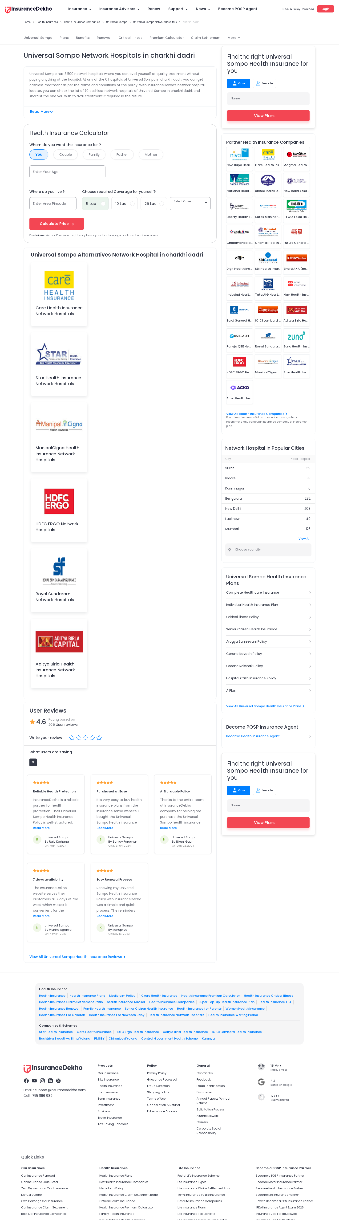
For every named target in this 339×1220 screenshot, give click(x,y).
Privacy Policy (156, 1073)
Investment (106, 1105)
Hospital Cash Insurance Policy (251, 678)
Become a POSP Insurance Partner (280, 1176)
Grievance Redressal (162, 1079)
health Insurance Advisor (126, 1002)
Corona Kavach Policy (244, 653)
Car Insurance (108, 1073)
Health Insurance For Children (62, 1015)
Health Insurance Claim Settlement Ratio (71, 1002)
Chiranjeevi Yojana (123, 1038)
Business (104, 1111)
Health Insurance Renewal (59, 1008)
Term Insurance (109, 1099)
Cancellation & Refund (163, 1105)
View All (305, 538)
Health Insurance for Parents (199, 1008)
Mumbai (232, 528)
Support (178, 8)
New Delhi (233, 508)
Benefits (83, 37)
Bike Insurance (108, 1079)
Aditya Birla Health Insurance (185, 1032)
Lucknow (232, 518)
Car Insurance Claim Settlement (44, 1207)
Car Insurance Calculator (39, 1182)
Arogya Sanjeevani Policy (246, 641)
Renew (154, 8)
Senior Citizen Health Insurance (251, 629)
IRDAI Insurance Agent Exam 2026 (280, 1207)
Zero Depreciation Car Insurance (44, 1188)
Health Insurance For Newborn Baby (117, 1015)
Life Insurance (107, 1092)
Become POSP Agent (237, 8)
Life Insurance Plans (192, 1207)
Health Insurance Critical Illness (268, 995)
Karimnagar (234, 488)
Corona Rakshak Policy (244, 666)
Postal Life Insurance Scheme (198, 1176)
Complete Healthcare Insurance (252, 592)
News (203, 8)
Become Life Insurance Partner (277, 1195)
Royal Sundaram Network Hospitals (55, 597)
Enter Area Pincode (49, 203)
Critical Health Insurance (117, 1201)
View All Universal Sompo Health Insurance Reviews (77, 956)
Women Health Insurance (245, 1008)
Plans (64, 37)
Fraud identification (211, 1086)
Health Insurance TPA (274, 1002)
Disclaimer (204, 1092)
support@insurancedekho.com (60, 1090)
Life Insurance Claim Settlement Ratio (204, 1188)
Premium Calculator (166, 37)
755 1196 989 (42, 1095)
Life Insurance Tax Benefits (196, 1214)
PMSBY (99, 1038)
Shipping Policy (158, 1092)
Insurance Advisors (119, 8)
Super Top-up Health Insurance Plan (226, 1002)
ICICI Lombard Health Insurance (237, 1032)
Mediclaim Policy (122, 995)
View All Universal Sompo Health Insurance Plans (265, 706)
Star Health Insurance (56, 1032)
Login (326, 9)
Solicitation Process (211, 1109)
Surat (229, 468)
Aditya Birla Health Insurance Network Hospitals (55, 670)
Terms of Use (156, 1099)
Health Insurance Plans (87, 995)
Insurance (79, 8)
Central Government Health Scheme (169, 1038)
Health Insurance (52, 995)
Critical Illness (130, 37)
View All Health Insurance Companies (256, 414)
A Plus (231, 690)
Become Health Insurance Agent (253, 736)
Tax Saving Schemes (113, 1124)
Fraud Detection (158, 1086)
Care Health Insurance (94, 1032)
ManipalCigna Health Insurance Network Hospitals (57, 453)
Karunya (208, 1038)
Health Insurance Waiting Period (233, 1015)
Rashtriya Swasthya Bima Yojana (64, 1038)
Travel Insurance (110, 1118)
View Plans (268, 115)
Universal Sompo (38, 37)
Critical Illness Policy (242, 617)
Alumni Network (207, 1116)
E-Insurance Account (162, 1111)
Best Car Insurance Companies (44, 1214)
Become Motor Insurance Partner (279, 1182)
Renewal (104, 37)
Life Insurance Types (192, 1182)
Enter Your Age (46, 171)
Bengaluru (233, 498)
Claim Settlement (206, 37)
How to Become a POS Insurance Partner (284, 1201)
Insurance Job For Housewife (276, 1214)
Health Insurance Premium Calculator (210, 995)
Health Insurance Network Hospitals (176, 1015)
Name (235, 98)
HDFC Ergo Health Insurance (137, 1032)
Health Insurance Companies (171, 1002)
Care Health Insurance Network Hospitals (59, 311)
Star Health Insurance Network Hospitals (58, 381)
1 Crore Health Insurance (158, 995)
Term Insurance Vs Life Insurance (201, 1195)
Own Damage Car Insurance (42, 1201)
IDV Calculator (31, 1195)
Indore (230, 478)
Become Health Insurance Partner (279, 1188)
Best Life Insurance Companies (200, 1201)
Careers (202, 1122)
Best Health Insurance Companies (124, 1182)
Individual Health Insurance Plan (252, 604)
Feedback (204, 1079)
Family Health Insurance (102, 1008)
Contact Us (205, 1073)
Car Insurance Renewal (38, 1176)
